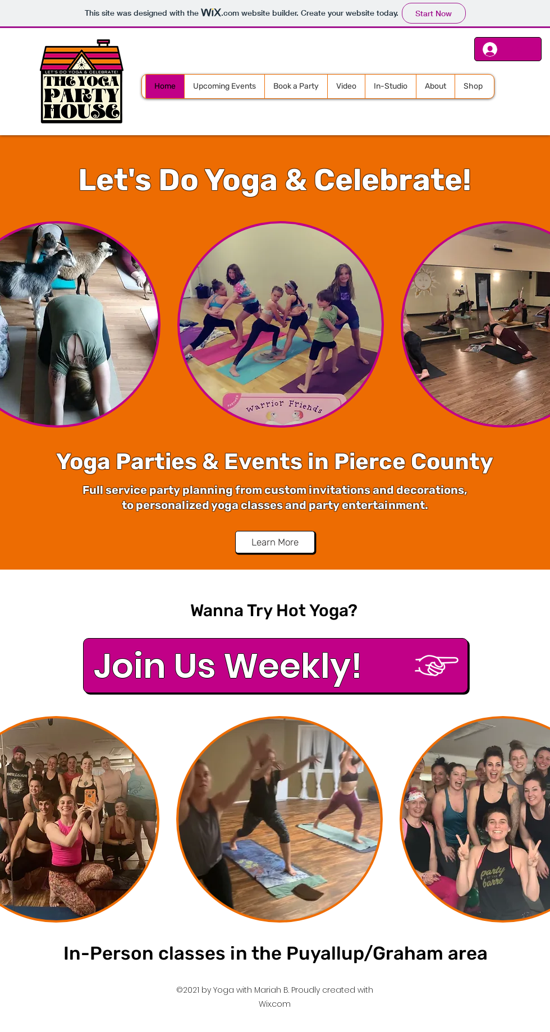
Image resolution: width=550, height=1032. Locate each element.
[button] (280, 324)
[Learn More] (275, 542)
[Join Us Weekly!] (275, 665)
